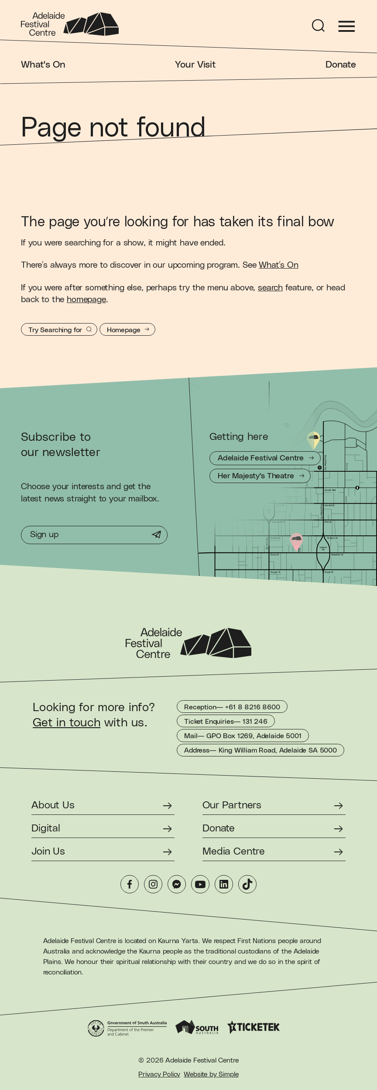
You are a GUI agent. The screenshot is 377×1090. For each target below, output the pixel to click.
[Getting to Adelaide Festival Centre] (265, 458)
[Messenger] (177, 884)
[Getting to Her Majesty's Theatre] (260, 476)
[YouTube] (200, 884)
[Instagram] (153, 884)
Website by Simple (211, 1074)
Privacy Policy (159, 1074)
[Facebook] (129, 884)
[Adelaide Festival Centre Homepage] (70, 24)
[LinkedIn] (224, 884)
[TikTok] (247, 884)
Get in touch (66, 723)
